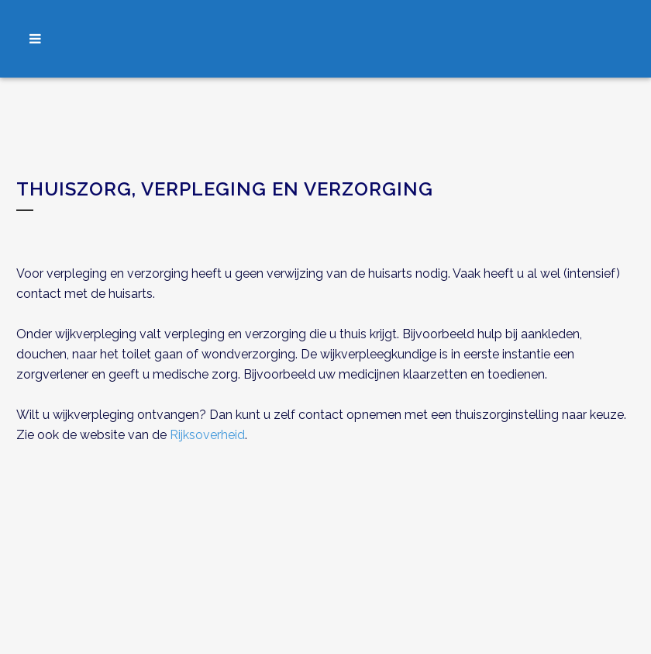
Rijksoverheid (207, 434)
